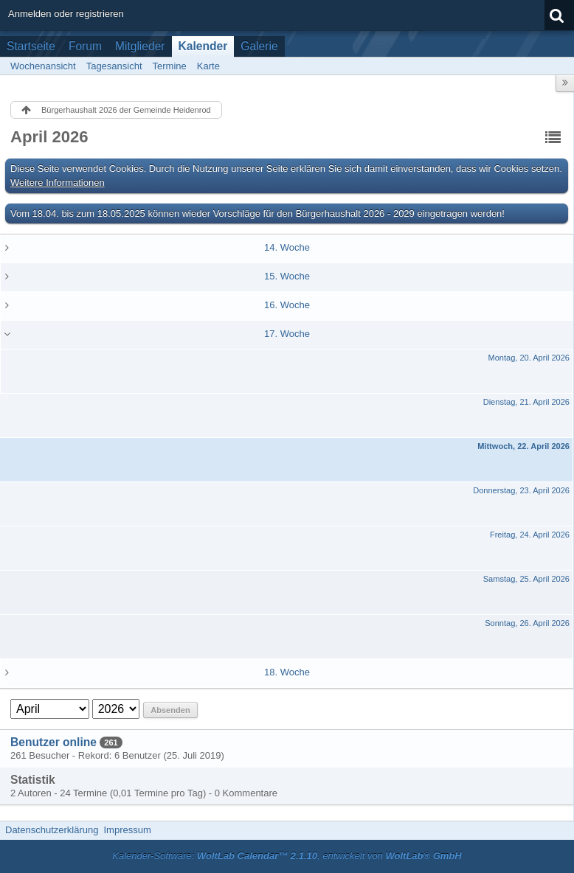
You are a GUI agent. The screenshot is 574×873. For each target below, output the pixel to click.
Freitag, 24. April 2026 (530, 534)
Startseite (31, 46)
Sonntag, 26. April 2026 (527, 623)
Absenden (170, 710)
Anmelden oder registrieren (66, 13)
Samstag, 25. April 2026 (526, 578)
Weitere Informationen (57, 182)
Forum (85, 46)
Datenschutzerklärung (51, 829)
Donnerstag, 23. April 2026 (521, 490)
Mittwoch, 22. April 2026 (523, 446)
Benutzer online (53, 742)
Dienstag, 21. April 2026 (526, 401)
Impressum (127, 829)
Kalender (203, 46)
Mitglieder (140, 46)
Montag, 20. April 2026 (529, 357)
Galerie (259, 46)
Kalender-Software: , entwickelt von (286, 855)
